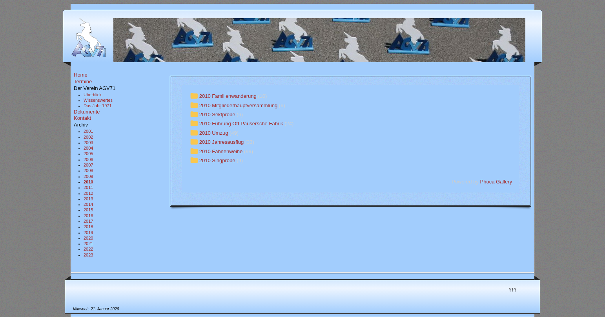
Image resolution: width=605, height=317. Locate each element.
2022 (88, 249)
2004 (88, 148)
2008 (88, 170)
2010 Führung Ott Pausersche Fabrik (241, 124)
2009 (88, 176)
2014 (88, 204)
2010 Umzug (213, 133)
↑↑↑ (512, 289)
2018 (88, 226)
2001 (88, 131)
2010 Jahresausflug (221, 142)
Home (80, 75)
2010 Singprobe (217, 160)
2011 (88, 187)
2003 (88, 142)
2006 (88, 159)
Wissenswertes (98, 100)
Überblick (93, 94)
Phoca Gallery (496, 182)
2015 (88, 209)
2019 (88, 232)
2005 (88, 153)
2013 (88, 198)
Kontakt (82, 118)
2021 (88, 243)
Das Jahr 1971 (98, 105)
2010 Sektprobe (217, 114)
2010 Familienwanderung (228, 96)
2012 (88, 193)
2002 (88, 137)
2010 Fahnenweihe (221, 151)
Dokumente (87, 112)
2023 (88, 255)
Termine (83, 81)
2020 (88, 238)
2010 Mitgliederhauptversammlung (238, 105)
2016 (88, 215)
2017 (88, 221)
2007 (88, 165)
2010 (88, 182)
